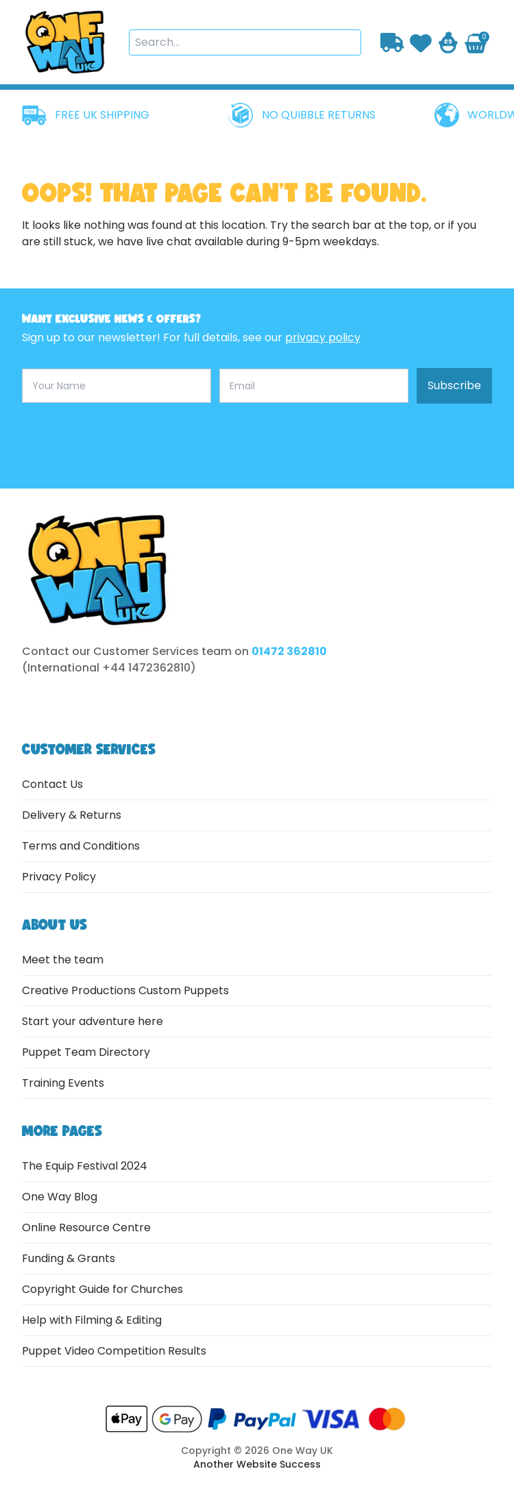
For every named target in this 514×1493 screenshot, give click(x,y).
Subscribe (454, 385)
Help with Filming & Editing (92, 1320)
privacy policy (322, 337)
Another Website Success (257, 1464)
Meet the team (62, 959)
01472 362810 (289, 651)
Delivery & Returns (71, 815)
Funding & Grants (68, 1258)
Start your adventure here (92, 1021)
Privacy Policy (59, 877)
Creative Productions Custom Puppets (125, 990)
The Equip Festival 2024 (84, 1166)
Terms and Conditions (81, 846)
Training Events (63, 1083)
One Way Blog (59, 1197)
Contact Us (52, 784)
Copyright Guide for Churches (102, 1289)
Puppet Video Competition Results (114, 1351)
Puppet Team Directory (86, 1052)
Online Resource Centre (86, 1227)
